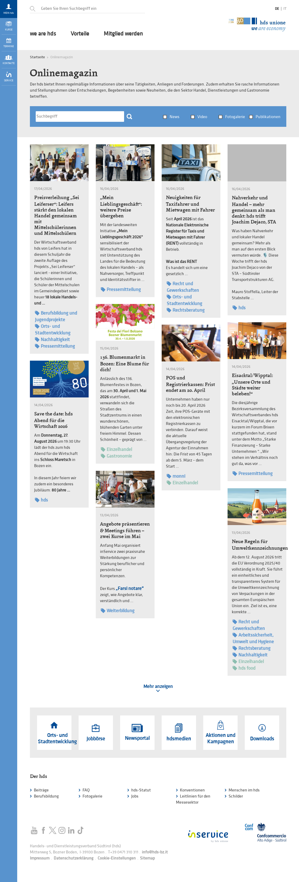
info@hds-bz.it (155, 852)
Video (202, 116)
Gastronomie (116, 456)
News (174, 116)
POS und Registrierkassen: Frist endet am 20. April (190, 384)
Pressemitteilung (55, 346)
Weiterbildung (117, 610)
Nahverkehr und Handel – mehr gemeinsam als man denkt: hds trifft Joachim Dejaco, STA (254, 210)
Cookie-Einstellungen (117, 858)
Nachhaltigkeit (52, 339)
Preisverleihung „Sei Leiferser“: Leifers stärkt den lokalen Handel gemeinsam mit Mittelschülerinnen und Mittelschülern (56, 215)
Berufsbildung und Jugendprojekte (56, 316)
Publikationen (268, 116)
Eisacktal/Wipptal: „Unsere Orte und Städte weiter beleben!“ (252, 384)
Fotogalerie (235, 116)
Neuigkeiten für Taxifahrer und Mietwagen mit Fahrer (190, 203)
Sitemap (147, 858)
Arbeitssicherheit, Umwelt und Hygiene (253, 638)
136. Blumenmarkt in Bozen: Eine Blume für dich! (124, 363)
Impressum (39, 858)
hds (239, 308)
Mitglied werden (123, 34)
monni (176, 476)
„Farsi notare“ (130, 588)
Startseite (37, 57)
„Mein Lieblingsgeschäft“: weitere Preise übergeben (121, 206)
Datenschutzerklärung (73, 858)
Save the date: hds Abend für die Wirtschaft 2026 (53, 420)
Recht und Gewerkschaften (183, 286)
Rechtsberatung (186, 310)
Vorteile (80, 34)
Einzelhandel (116, 449)
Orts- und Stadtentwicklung (52, 329)
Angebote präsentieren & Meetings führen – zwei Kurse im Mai (125, 530)
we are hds (43, 34)
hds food (244, 668)
